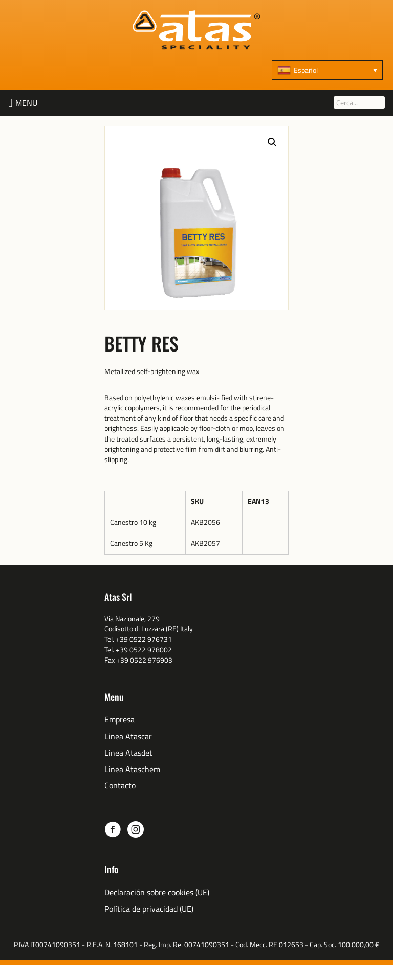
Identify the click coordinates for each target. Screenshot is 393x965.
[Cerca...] (359, 102)
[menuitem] (327, 70)
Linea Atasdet (128, 753)
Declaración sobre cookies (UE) (156, 892)
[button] (26, 103)
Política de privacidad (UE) (148, 909)
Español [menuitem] (306, 69)
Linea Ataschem (132, 769)
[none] (327, 70)
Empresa (119, 720)
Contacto (120, 786)
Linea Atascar (128, 736)
